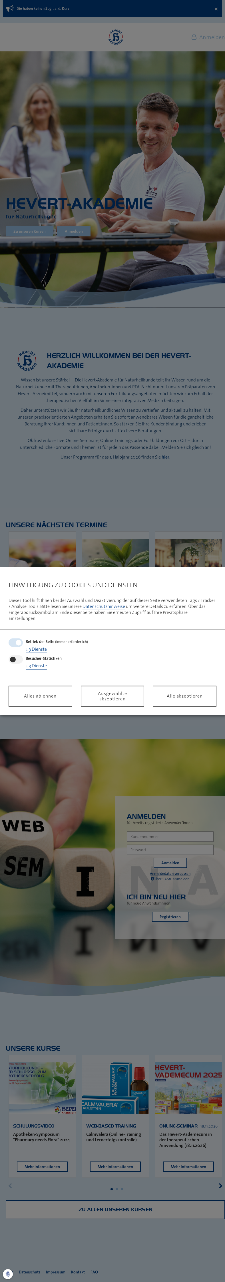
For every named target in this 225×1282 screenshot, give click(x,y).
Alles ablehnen (40, 696)
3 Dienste (36, 649)
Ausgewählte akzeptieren (112, 695)
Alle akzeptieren (185, 696)
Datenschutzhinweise (104, 606)
